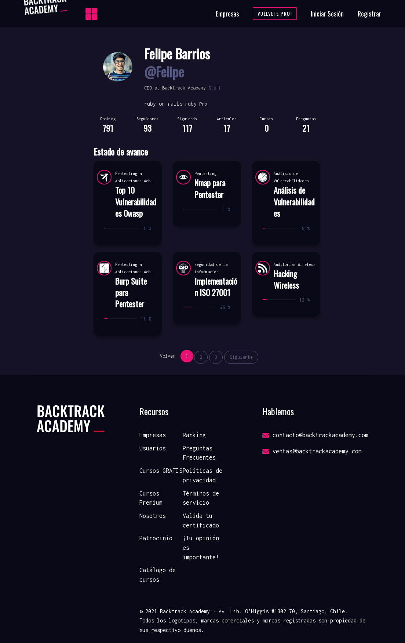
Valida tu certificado (201, 520)
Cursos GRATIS (160, 470)
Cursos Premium (151, 498)
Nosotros (152, 515)
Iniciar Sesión (327, 13)
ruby (191, 104)
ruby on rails (163, 104)
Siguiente (241, 357)
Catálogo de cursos (157, 575)
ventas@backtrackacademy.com (312, 451)
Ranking (194, 435)
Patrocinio (155, 538)
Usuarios (152, 448)
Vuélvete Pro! (275, 13)
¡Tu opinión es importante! (201, 547)
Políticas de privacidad (202, 475)
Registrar (369, 13)
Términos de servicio (201, 498)
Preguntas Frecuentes (199, 453)
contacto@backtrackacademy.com (315, 435)
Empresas (227, 13)
